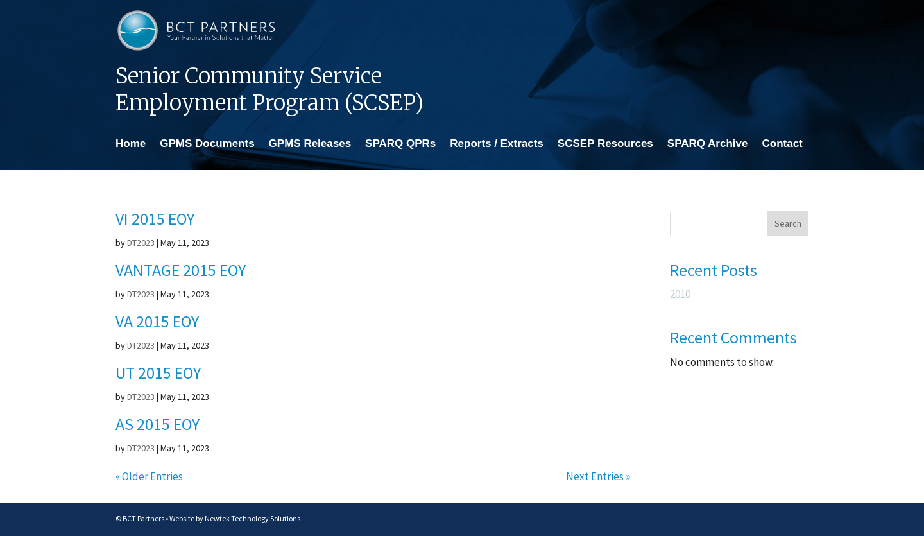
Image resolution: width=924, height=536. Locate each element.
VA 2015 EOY (157, 321)
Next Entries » (598, 476)
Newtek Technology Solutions (252, 518)
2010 (680, 294)
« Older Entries (149, 476)
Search (787, 223)
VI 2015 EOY (155, 218)
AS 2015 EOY (158, 424)
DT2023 (141, 242)
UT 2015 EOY (158, 372)
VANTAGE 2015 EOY (181, 270)
